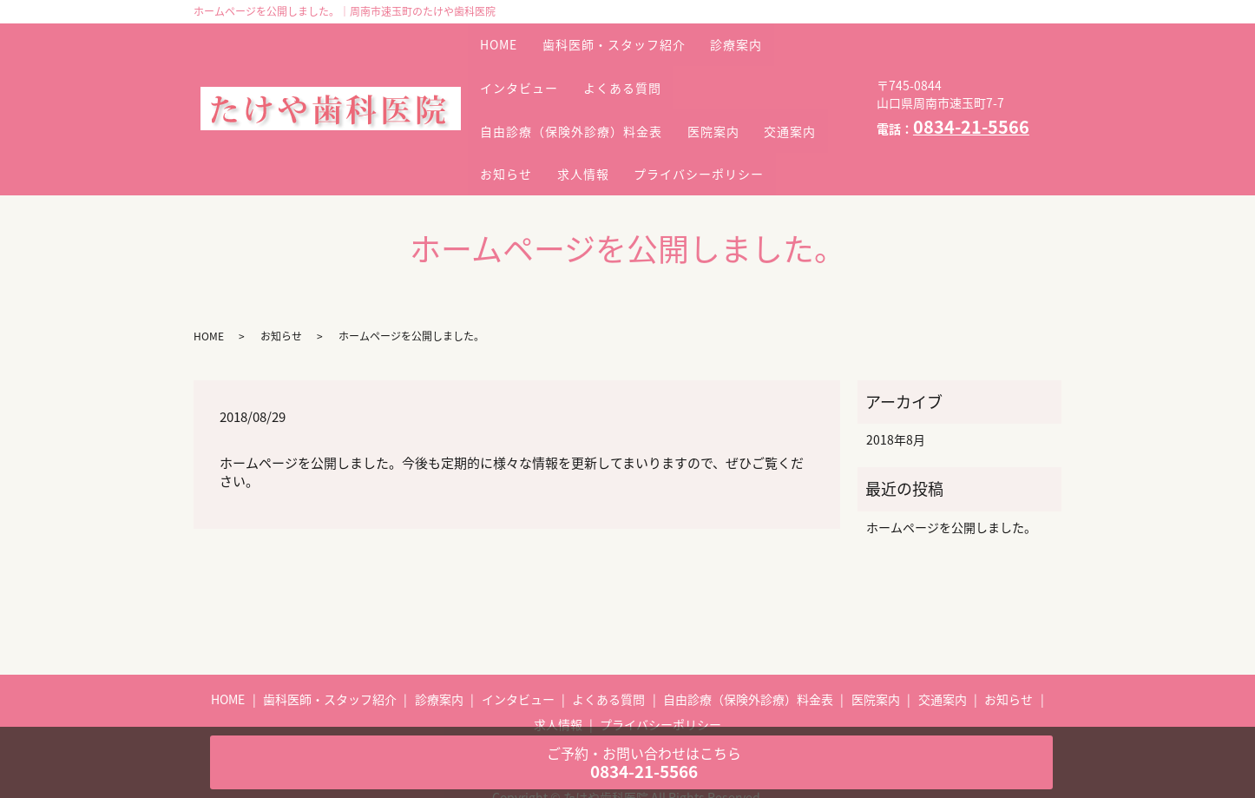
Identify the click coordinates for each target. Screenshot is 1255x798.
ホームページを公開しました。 (951, 482)
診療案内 (765, 35)
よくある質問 (640, 60)
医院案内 (731, 87)
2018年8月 (895, 395)
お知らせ (601, 112)
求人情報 (689, 112)
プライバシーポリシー (551, 137)
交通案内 (512, 112)
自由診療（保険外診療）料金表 (577, 87)
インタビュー (525, 60)
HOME (504, 35)
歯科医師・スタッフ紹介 (631, 35)
